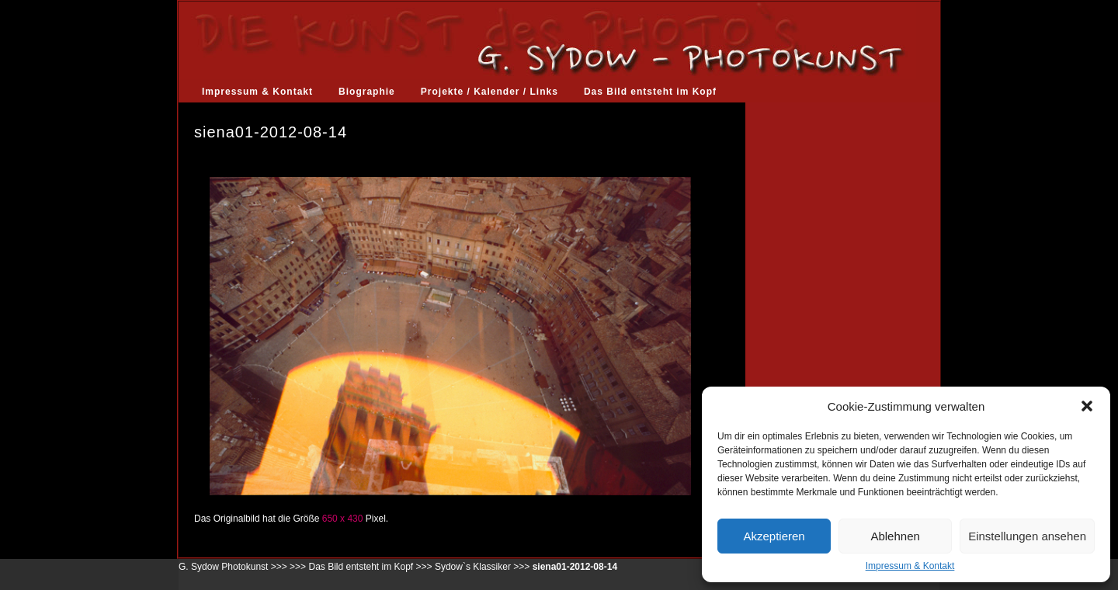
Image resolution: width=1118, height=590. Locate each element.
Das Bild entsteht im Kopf (650, 91)
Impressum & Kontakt (910, 566)
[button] (1087, 406)
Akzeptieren (773, 536)
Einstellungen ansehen (1027, 536)
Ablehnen (894, 536)
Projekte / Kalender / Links (489, 91)
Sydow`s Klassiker (473, 566)
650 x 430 (342, 518)
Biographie (367, 91)
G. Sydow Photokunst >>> (233, 566)
